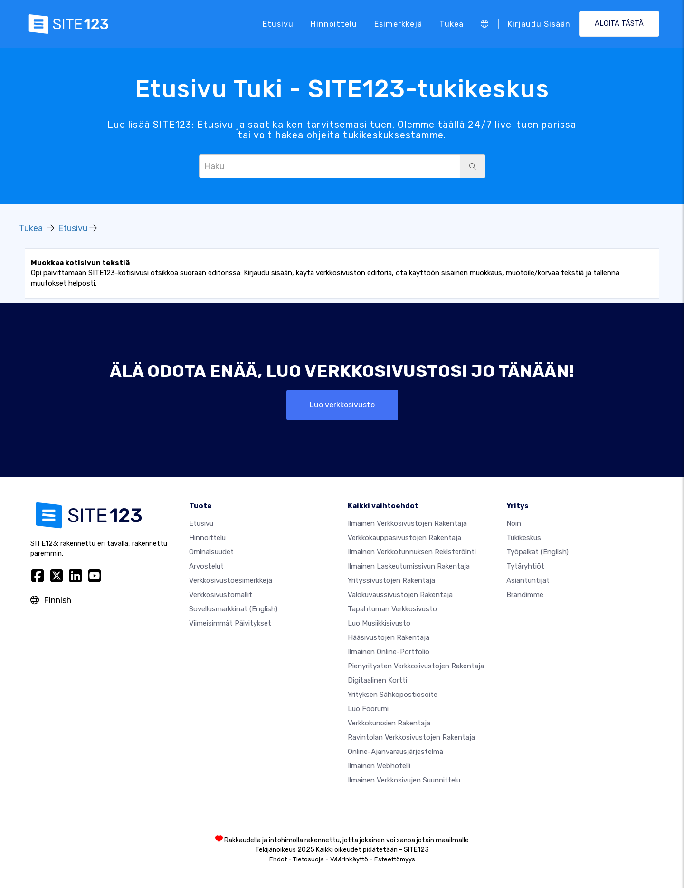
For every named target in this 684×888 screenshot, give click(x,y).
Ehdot (278, 859)
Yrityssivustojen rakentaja (391, 580)
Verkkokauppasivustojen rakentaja (404, 537)
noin (513, 523)
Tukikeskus (523, 537)
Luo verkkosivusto (342, 404)
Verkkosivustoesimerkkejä (230, 580)
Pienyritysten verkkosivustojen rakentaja (416, 666)
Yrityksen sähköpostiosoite (392, 694)
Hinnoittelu (334, 23)
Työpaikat (537, 552)
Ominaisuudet (211, 552)
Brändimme (524, 594)
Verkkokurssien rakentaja (389, 723)
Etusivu (278, 23)
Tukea (451, 23)
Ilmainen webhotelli (379, 766)
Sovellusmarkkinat (233, 609)
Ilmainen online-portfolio (388, 651)
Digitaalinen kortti (377, 680)
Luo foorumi (368, 709)
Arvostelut (206, 566)
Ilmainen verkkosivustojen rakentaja (407, 523)
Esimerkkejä (398, 23)
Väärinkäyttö (349, 859)
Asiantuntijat (528, 580)
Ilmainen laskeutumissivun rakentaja (409, 566)
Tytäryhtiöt (525, 566)
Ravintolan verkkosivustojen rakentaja (411, 737)
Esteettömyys (394, 859)
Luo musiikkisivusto (379, 623)
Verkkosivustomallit (220, 594)
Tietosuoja (308, 859)
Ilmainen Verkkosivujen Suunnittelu (404, 780)
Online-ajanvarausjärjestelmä (395, 751)
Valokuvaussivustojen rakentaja (400, 594)
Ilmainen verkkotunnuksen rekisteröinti (412, 552)
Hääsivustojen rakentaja (388, 637)
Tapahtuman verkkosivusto (392, 609)
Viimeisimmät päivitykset (230, 623)
